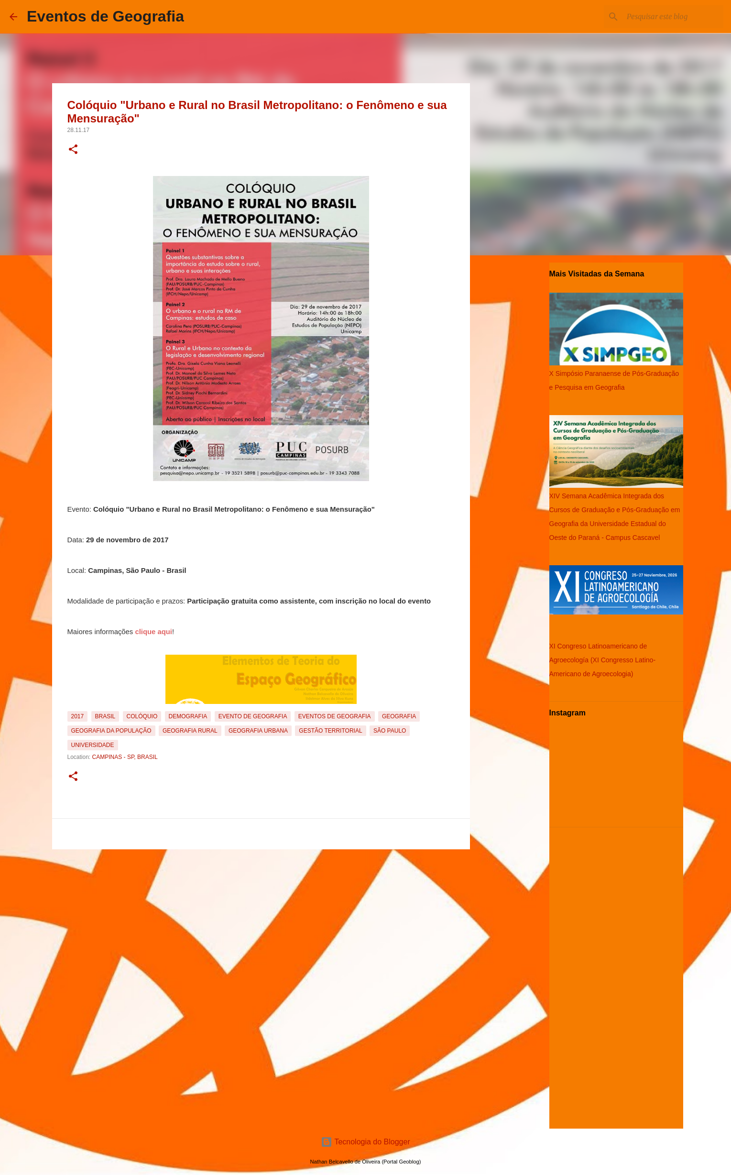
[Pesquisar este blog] (673, 16)
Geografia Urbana (258, 730)
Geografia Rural (190, 730)
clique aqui (153, 632)
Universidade (92, 745)
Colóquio (142, 716)
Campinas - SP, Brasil (125, 757)
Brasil (105, 716)
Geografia (399, 716)
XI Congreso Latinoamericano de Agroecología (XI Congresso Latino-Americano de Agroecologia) (602, 660)
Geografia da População (111, 730)
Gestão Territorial (330, 730)
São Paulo (389, 730)
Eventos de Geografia (105, 16)
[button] (73, 150)
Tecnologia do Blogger (365, 1142)
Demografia (188, 716)
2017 (77, 716)
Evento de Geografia (252, 716)
